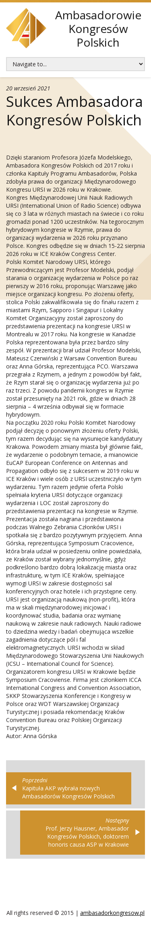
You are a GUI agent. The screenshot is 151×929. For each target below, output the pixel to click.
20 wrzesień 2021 (28, 88)
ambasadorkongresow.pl (112, 913)
